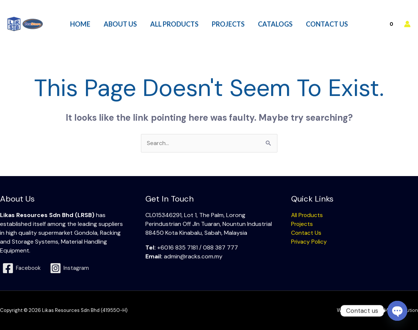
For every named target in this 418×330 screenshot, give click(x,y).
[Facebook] (22, 268)
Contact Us (306, 233)
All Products (307, 215)
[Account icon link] (407, 24)
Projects (302, 224)
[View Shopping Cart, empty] (383, 24)
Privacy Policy (309, 241)
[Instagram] (72, 268)
